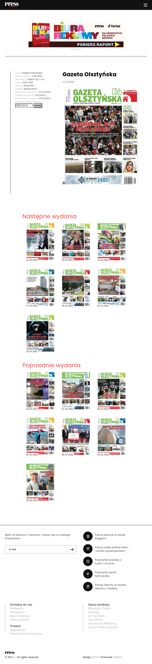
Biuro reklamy (20, 616)
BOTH (95, 657)
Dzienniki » (29, 85)
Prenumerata (19, 620)
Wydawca (17, 612)
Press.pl (93, 612)
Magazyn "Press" (99, 608)
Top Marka (95, 620)
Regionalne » (31, 88)
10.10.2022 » (45, 98)
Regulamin (18, 630)
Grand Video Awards (103, 627)
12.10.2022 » (41, 95)
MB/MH (117, 657)
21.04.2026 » (45, 92)
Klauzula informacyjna (26, 634)
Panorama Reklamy (102, 623)
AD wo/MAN (96, 616)
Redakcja (16, 608)
